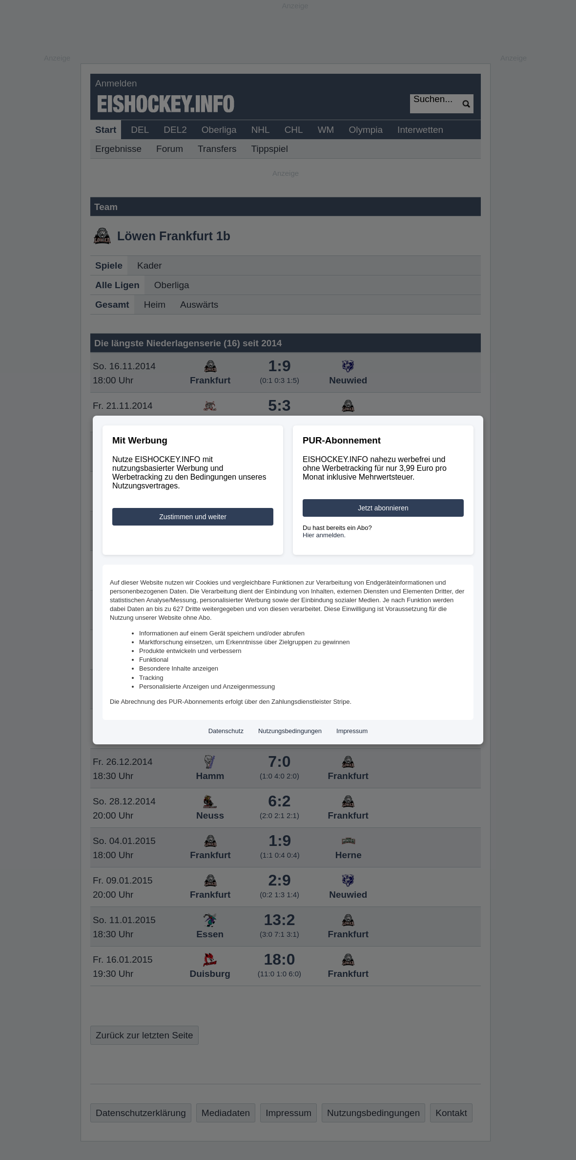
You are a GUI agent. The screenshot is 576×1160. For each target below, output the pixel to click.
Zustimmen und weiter (192, 517)
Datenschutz (226, 731)
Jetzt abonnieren (383, 508)
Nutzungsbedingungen (290, 731)
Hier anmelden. (324, 535)
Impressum (352, 731)
